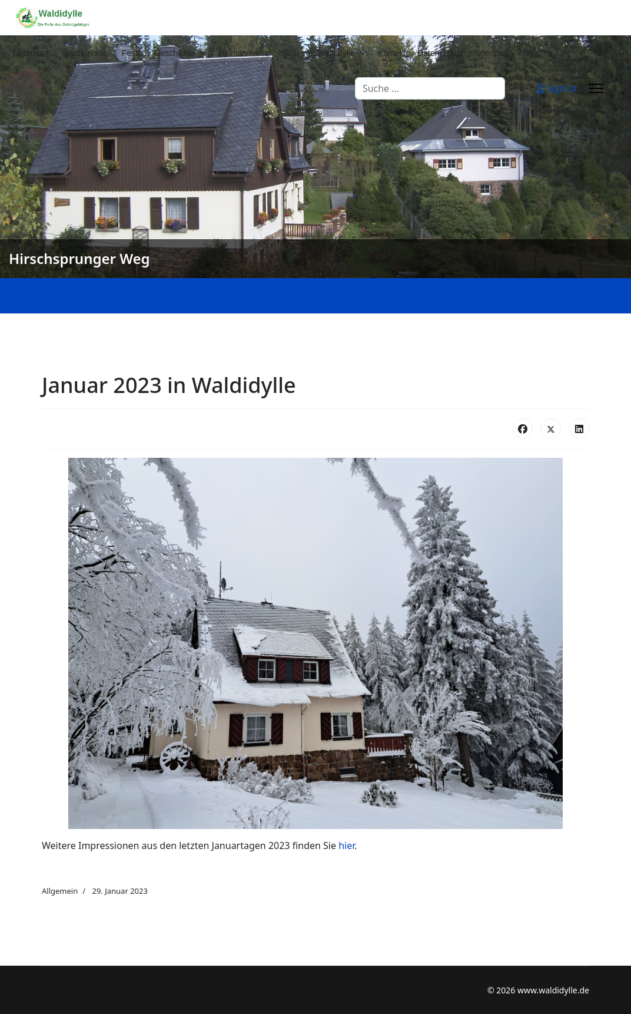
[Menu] (596, 88)
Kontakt (392, 53)
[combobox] (430, 88)
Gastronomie (86, 53)
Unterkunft (32, 53)
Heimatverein (242, 53)
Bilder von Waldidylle (316, 53)
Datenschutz (440, 53)
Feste (132, 53)
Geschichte (174, 53)
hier (346, 845)
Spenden (491, 53)
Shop (532, 53)
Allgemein (60, 891)
